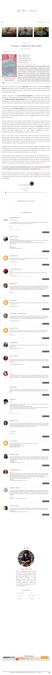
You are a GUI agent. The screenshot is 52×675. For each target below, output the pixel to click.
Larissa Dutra (14, 328)
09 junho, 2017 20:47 (44, 399)
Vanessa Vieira (14, 255)
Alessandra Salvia (15, 469)
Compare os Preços (31, 64)
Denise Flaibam (14, 236)
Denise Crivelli (14, 355)
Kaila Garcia (13, 300)
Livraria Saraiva (22, 64)
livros (22, 192)
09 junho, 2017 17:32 (44, 371)
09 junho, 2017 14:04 (44, 300)
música (20, 598)
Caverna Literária (15, 487)
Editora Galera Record (13, 192)
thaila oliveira (14, 505)
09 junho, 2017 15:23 (44, 313)
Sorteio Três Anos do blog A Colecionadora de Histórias (21, 276)
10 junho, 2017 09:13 (44, 469)
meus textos (31, 595)
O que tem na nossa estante (15, 229)
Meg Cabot (27, 192)
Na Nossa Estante (15, 217)
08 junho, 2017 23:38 (44, 255)
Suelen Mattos (14, 420)
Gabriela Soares (14, 454)
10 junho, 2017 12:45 (44, 487)
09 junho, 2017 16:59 (44, 355)
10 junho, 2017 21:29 (44, 505)
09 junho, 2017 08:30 (44, 268)
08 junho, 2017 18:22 (44, 217)
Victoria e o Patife (42, 192)
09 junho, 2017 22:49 (44, 440)
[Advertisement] (25, 625)
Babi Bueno (13, 399)
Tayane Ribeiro (14, 342)
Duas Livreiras (12, 335)
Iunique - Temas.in (37, 672)
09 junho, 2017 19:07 (44, 386)
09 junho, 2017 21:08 (44, 420)
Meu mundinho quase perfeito (16, 413)
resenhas (33, 192)
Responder (45, 232)
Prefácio (11, 379)
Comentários (26, 48)
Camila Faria (13, 387)
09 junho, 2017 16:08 (44, 342)
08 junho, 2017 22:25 (44, 236)
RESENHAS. (12, 51)
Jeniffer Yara (13, 283)
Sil (10, 371)
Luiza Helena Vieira (15, 269)
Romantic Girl (12, 433)
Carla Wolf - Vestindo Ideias (18, 313)
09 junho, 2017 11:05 (44, 283)
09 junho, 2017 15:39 (44, 327)
